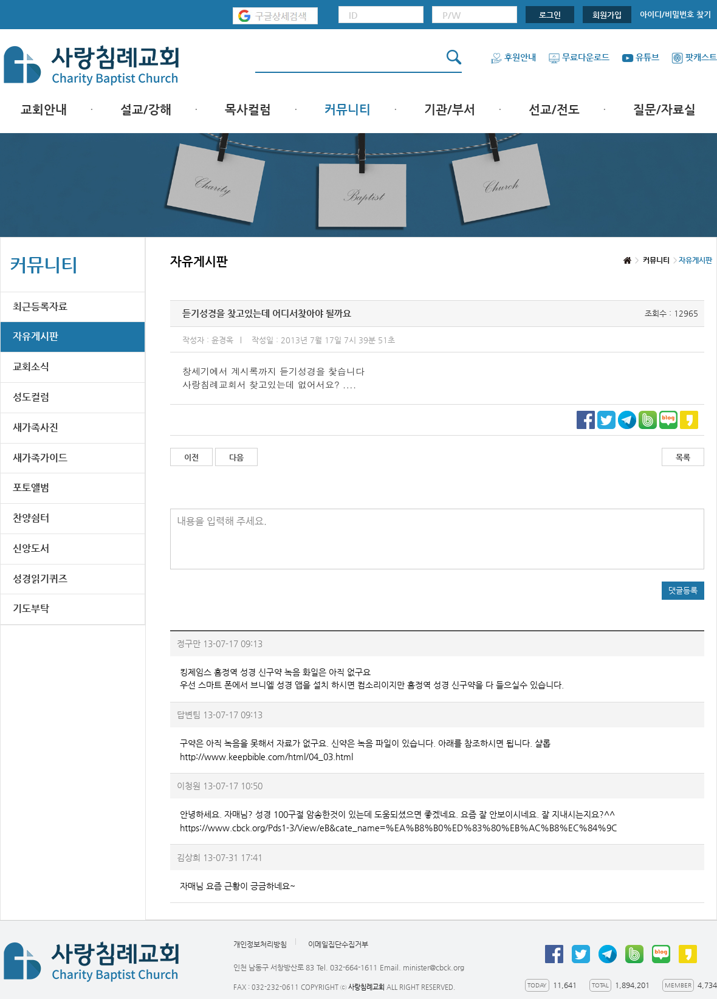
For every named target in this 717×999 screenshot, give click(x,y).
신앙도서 (31, 548)
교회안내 (44, 110)
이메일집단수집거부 (338, 944)
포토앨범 (31, 487)
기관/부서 (449, 110)
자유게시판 (35, 336)
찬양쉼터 (31, 518)
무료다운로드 (578, 57)
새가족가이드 (40, 458)
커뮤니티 (347, 110)
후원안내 (513, 57)
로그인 (550, 14)
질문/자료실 (664, 110)
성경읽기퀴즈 (40, 579)
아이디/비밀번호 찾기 (675, 14)
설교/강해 (145, 110)
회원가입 (607, 14)
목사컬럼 (248, 110)
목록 (683, 457)
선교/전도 (554, 110)
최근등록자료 (40, 306)
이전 (191, 457)
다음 (236, 457)
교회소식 (31, 366)
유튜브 (640, 57)
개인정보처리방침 (260, 944)
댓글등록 (683, 590)
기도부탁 (31, 608)
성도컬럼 (31, 397)
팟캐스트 (694, 57)
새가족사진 (35, 427)
